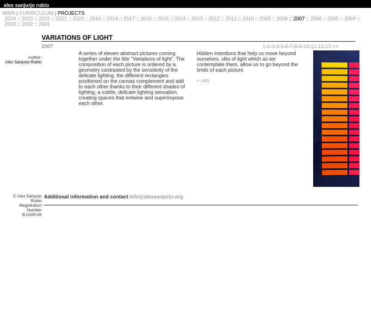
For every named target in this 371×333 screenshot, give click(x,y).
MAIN (8, 13)
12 (321, 46)
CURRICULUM (36, 13)
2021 (61, 18)
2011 (230, 18)
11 (313, 46)
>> (336, 46)
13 (328, 46)
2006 (316, 18)
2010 (248, 18)
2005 (333, 18)
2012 (214, 18)
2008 (282, 18)
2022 (43, 18)
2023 (27, 18)
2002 (27, 24)
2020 (78, 18)
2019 (95, 18)
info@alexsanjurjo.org (156, 196)
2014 (180, 18)
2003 (10, 24)
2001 (43, 24)
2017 (129, 18)
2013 (197, 18)
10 (306, 46)
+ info (203, 80)
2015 (162, 18)
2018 (111, 18)
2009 (265, 18)
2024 (10, 18)
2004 (349, 18)
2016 (146, 18)
